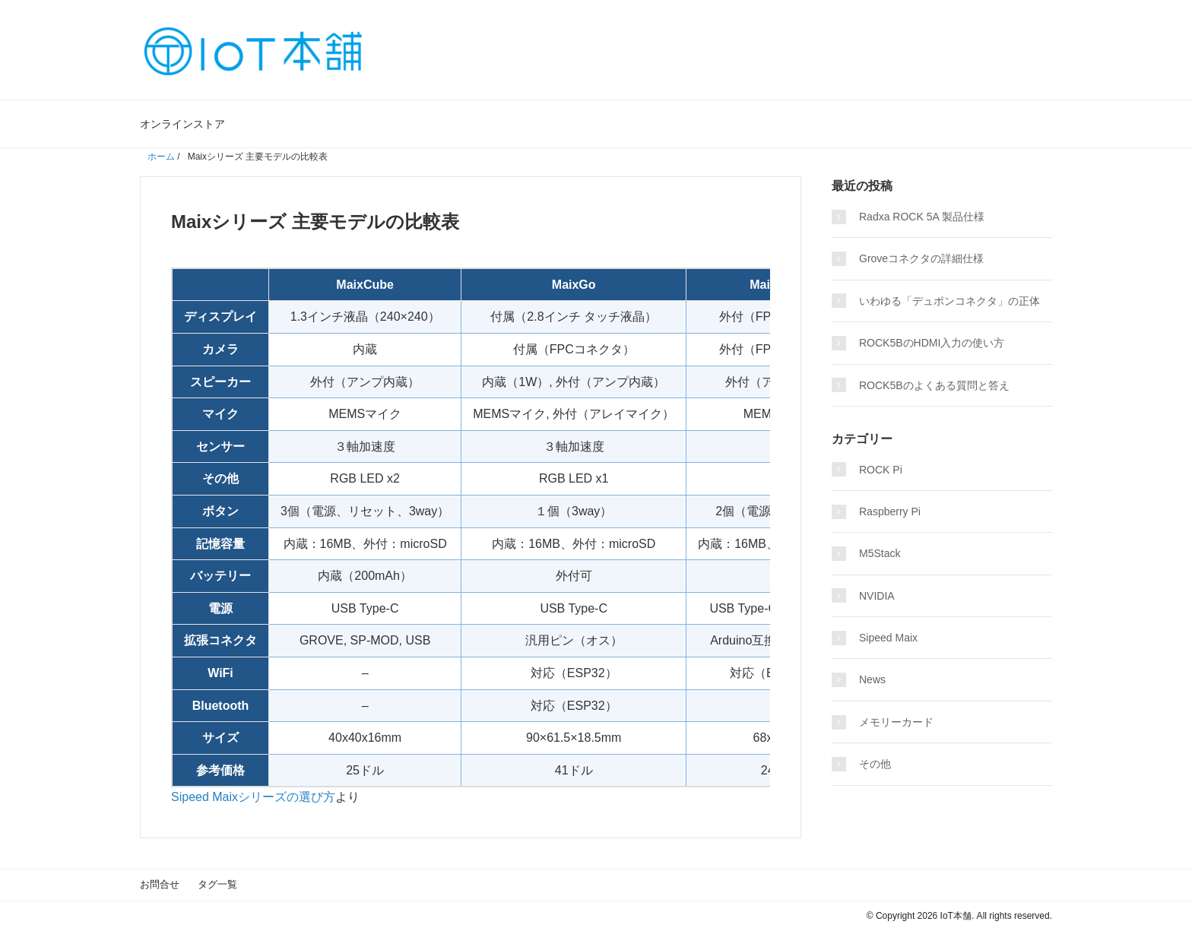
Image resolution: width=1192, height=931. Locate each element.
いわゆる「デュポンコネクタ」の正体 (949, 301)
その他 (875, 764)
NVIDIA (877, 596)
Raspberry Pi (890, 511)
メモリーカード (896, 722)
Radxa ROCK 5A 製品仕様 (921, 217)
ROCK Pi (880, 470)
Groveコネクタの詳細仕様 (921, 258)
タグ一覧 (217, 884)
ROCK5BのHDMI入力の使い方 (931, 343)
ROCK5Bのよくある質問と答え (934, 385)
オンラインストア (182, 124)
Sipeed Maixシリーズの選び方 (253, 796)
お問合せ (159, 884)
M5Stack (879, 553)
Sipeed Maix (888, 638)
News (872, 679)
